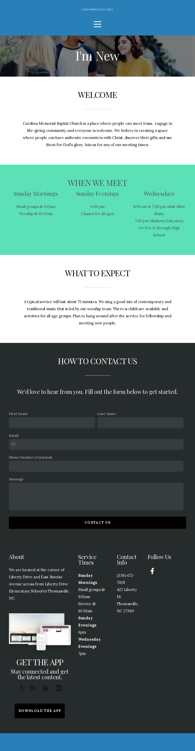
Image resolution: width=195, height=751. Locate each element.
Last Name (107, 431)
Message (16, 497)
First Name (18, 431)
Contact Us (97, 540)
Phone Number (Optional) (30, 475)
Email (14, 453)
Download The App (40, 728)
